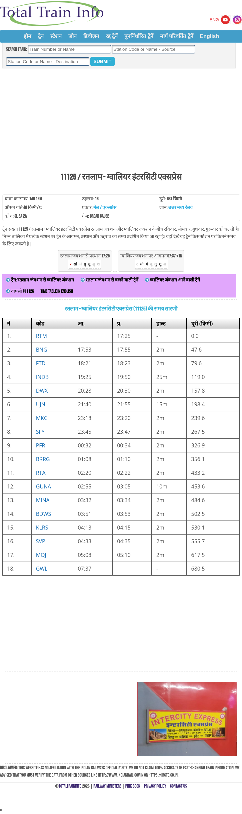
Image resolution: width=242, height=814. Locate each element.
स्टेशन (56, 36)
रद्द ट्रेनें (112, 36)
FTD (41, 363)
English (209, 36)
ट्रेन (41, 36)
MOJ (41, 555)
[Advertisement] (121, 116)
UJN (40, 404)
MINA (43, 500)
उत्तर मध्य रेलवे (180, 207)
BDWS (43, 514)
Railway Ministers (107, 786)
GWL (42, 568)
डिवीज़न (91, 36)
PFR (40, 445)
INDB (42, 377)
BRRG (43, 459)
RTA (41, 472)
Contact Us (178, 786)
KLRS (42, 527)
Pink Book (132, 786)
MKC (41, 418)
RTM (41, 336)
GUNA (43, 486)
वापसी (20, 291)
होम (27, 36)
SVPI (41, 541)
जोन (72, 36)
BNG (41, 349)
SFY (40, 431)
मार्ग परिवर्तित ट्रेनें (176, 36)
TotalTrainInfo (70, 786)
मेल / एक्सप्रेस (104, 207)
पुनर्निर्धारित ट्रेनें (138, 36)
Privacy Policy (155, 786)
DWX (42, 390)
